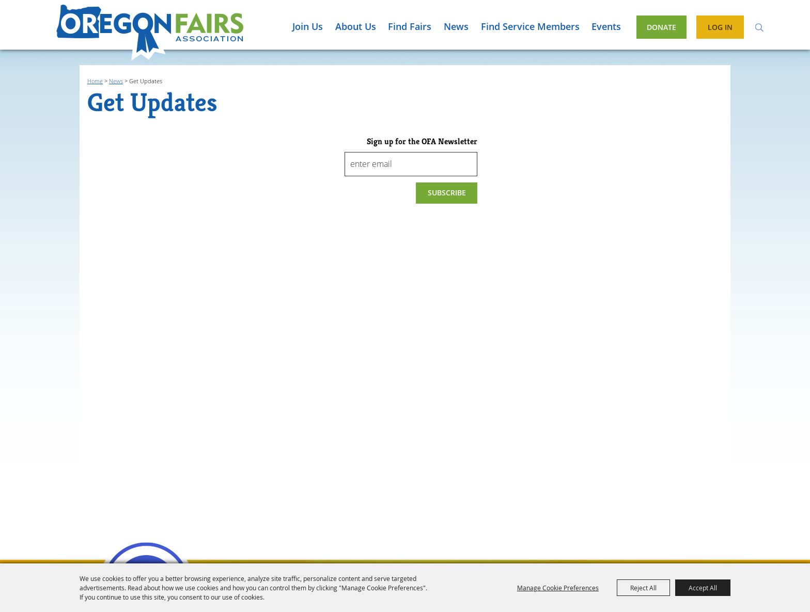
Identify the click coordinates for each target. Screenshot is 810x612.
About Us (355, 26)
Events (606, 26)
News (456, 26)
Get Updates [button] (446, 193)
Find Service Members (530, 26)
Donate (661, 27)
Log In (720, 27)
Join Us (307, 26)
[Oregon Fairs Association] (149, 32)
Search (759, 27)
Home (95, 81)
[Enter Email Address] (411, 164)
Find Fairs (409, 26)
